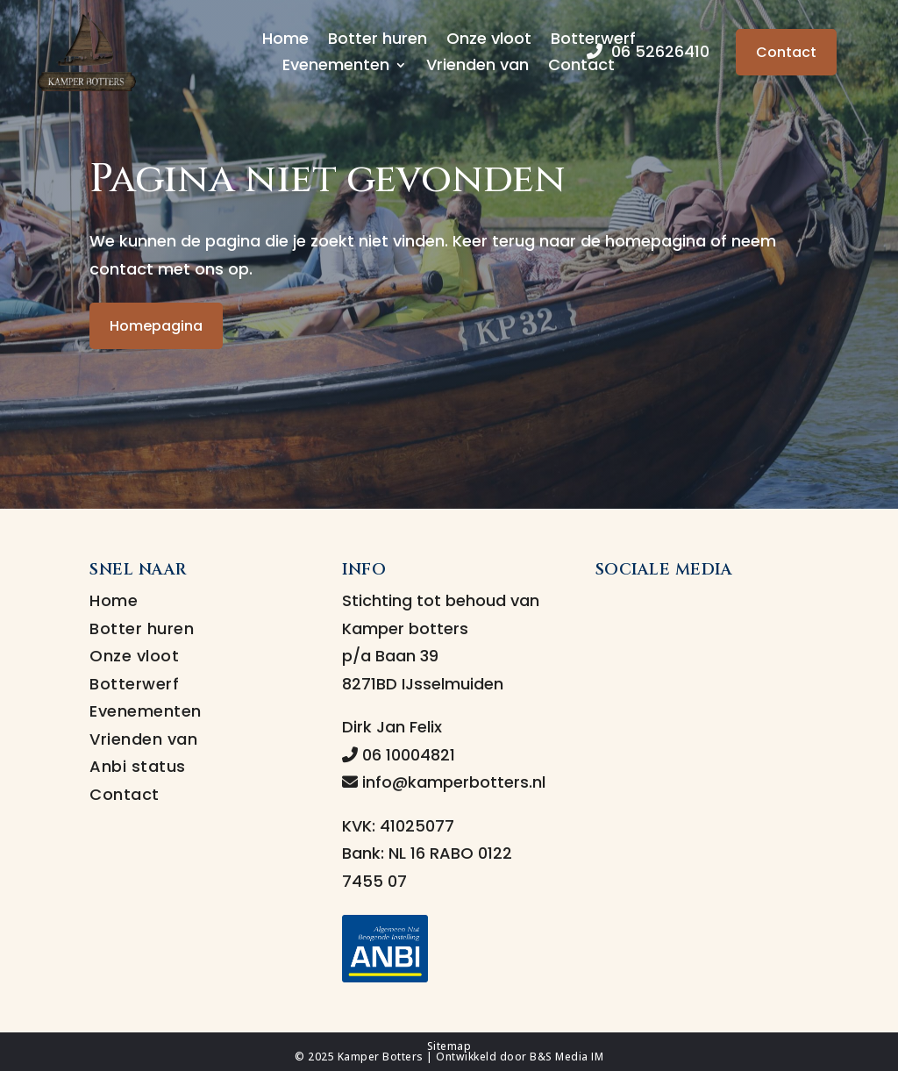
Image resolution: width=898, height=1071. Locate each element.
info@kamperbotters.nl (443, 782)
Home (285, 40)
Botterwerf (134, 684)
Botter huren (377, 40)
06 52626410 (648, 51)
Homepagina (156, 326)
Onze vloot (488, 40)
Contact (581, 67)
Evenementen (335, 67)
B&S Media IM (566, 1056)
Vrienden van (477, 67)
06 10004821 (398, 755)
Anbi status (137, 766)
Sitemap (449, 1046)
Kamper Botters (381, 1056)
